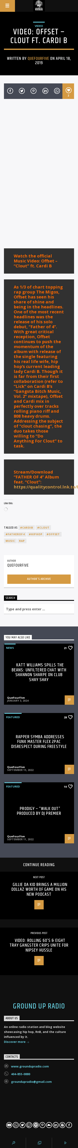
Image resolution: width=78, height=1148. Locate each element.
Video (39, 26)
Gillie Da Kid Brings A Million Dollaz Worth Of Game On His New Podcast (39, 889)
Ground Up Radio (39, 1006)
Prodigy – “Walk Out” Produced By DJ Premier (39, 811)
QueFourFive (38, 58)
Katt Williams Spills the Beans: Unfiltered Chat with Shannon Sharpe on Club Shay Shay (39, 672)
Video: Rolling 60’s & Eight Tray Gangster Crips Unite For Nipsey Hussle (39, 945)
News (10, 648)
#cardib (26, 527)
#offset (53, 534)
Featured (13, 717)
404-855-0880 (20, 1074)
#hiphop (35, 534)
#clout (43, 527)
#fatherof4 (15, 534)
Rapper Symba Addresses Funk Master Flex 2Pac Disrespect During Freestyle (39, 741)
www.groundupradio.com (30, 1066)
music (10, 541)
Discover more (16, 1042)
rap (22, 541)
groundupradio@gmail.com (31, 1082)
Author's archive (39, 579)
